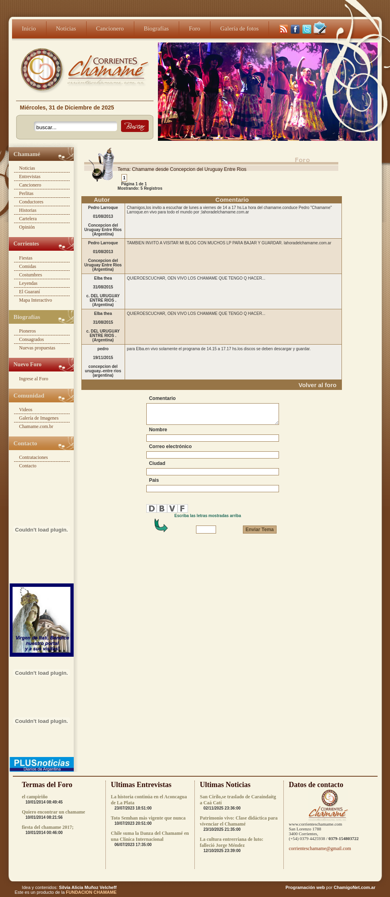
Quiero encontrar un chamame (53, 812)
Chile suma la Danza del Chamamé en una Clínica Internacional (150, 836)
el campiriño (35, 797)
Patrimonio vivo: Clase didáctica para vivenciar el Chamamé (239, 821)
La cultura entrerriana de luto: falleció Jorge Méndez (231, 842)
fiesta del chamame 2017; (48, 827)
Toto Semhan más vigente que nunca (148, 818)
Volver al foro (318, 385)
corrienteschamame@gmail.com (320, 848)
